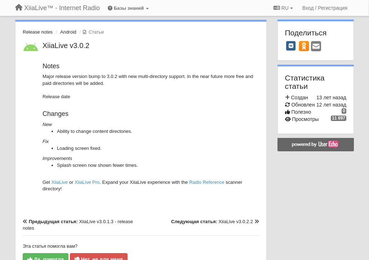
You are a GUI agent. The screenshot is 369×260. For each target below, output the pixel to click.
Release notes (38, 32)
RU (283, 8)
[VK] (291, 45)
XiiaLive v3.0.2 (66, 45)
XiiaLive (60, 182)
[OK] (304, 45)
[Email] (316, 46)
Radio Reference (206, 182)
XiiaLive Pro (87, 182)
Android (68, 32)
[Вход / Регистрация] (324, 8)
